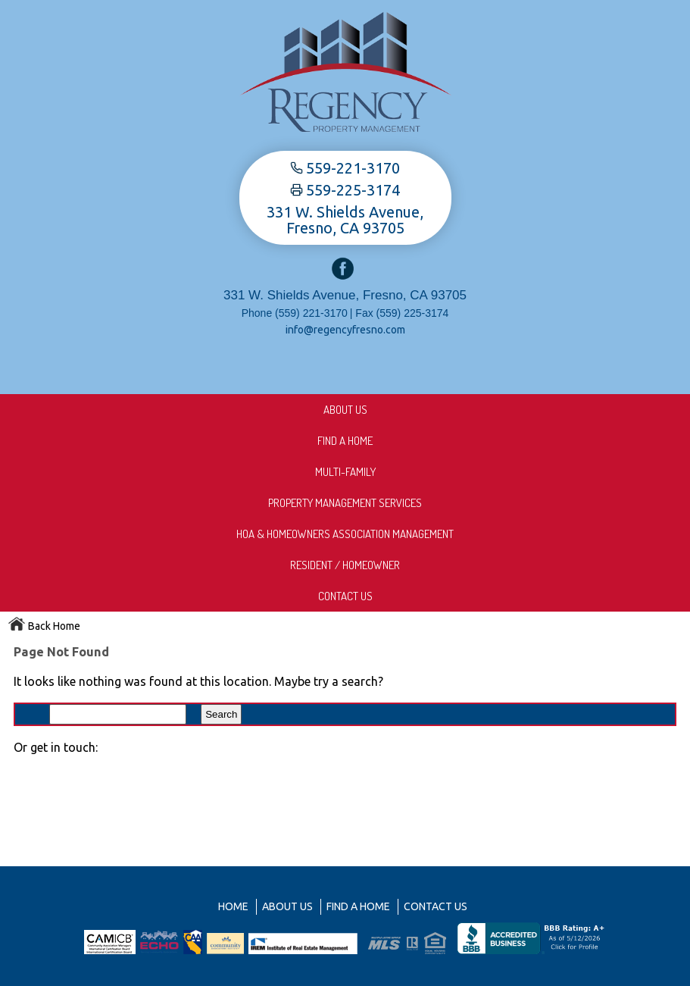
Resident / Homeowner (345, 565)
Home (233, 906)
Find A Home (345, 441)
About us (345, 409)
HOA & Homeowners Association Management (345, 534)
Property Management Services (345, 503)
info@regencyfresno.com (345, 330)
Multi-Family (345, 472)
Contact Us (345, 596)
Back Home (44, 626)
